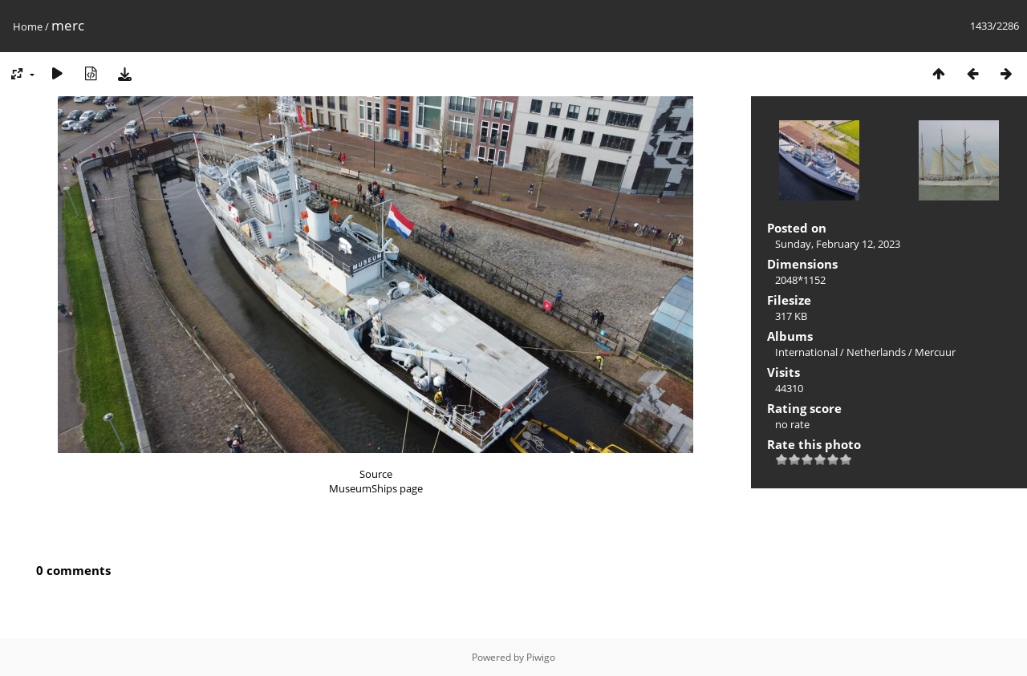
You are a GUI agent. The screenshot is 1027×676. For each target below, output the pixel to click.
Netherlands (876, 352)
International (806, 352)
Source (375, 474)
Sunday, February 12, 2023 (837, 244)
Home (28, 26)
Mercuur (935, 352)
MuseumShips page (376, 488)
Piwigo (540, 657)
